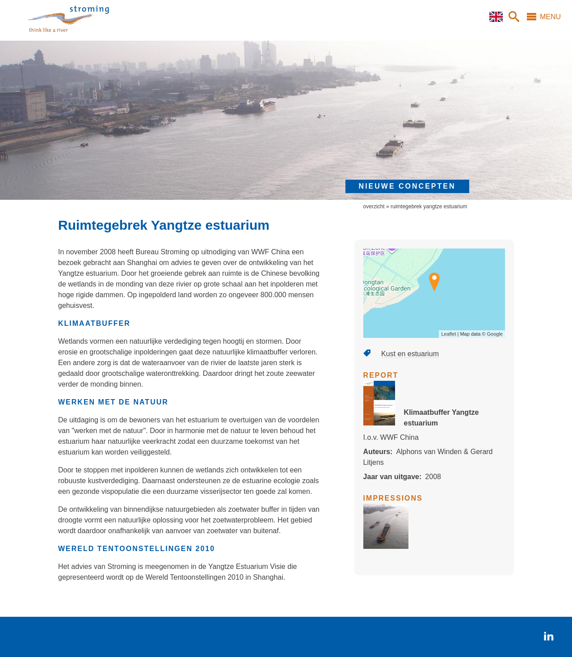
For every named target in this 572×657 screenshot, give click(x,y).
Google (495, 334)
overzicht (374, 206)
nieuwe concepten (407, 186)
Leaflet (448, 334)
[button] (386, 546)
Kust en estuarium (410, 354)
